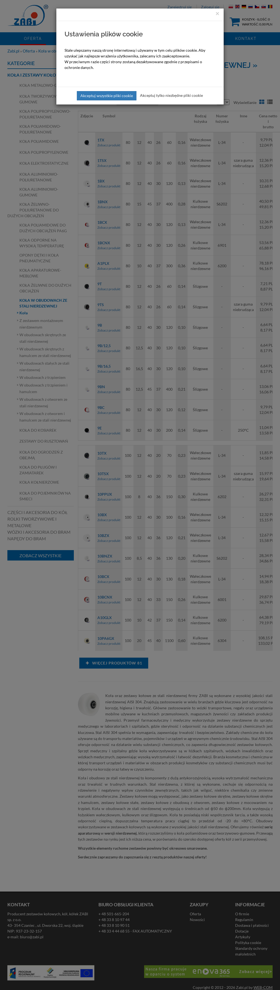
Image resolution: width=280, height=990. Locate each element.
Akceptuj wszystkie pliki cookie (106, 95)
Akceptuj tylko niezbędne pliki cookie (171, 95)
